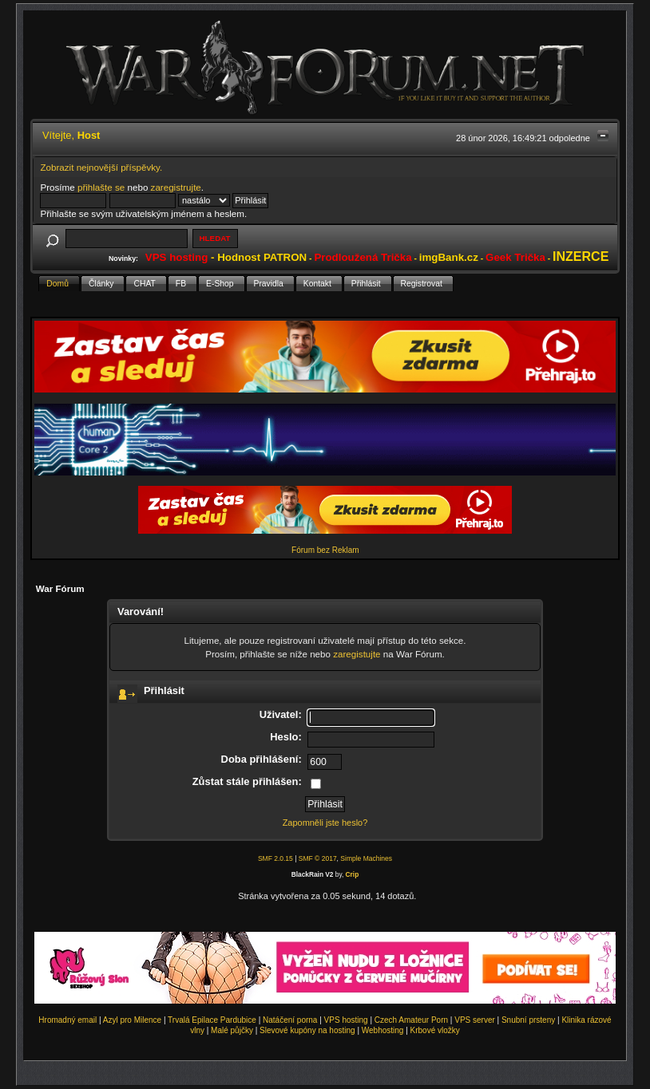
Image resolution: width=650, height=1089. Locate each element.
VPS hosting (346, 1020)
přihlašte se (101, 187)
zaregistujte (356, 654)
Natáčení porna (290, 1020)
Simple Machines (366, 858)
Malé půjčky (232, 1030)
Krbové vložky (435, 1030)
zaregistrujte (176, 187)
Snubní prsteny (528, 1020)
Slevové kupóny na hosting (307, 1030)
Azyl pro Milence (132, 1020)
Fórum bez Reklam (325, 550)
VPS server (474, 1020)
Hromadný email (67, 1020)
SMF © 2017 (318, 858)
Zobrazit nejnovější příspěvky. (101, 167)
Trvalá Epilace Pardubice (212, 1020)
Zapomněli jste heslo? (325, 822)
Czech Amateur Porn (411, 1020)
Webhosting (383, 1030)
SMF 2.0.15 (275, 858)
